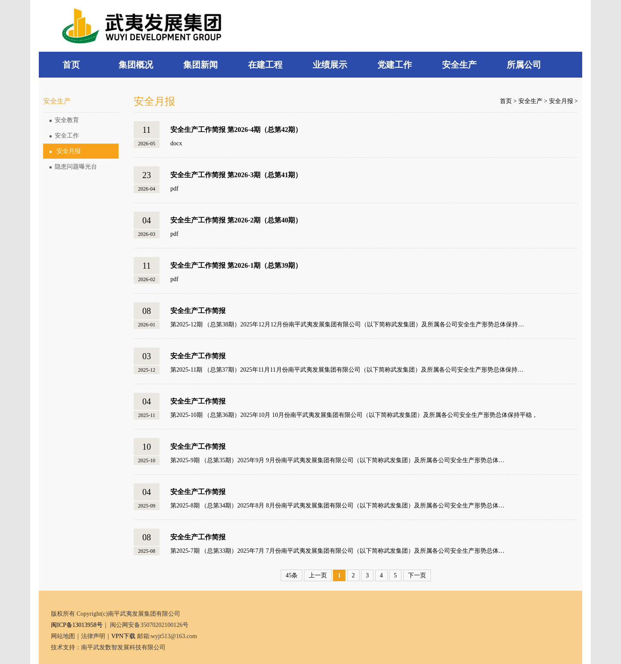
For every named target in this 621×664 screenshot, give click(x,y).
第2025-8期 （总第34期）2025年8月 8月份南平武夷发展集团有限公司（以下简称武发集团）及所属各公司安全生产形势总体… (337, 505)
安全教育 (64, 120)
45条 (291, 575)
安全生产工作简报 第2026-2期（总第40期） (236, 220)
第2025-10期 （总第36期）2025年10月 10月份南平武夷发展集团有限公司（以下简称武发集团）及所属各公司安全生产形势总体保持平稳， (354, 415)
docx (176, 143)
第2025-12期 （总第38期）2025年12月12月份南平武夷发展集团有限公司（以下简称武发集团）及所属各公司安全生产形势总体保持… (347, 324)
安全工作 (64, 135)
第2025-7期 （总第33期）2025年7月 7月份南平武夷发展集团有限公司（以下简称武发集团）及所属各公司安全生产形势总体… (337, 551)
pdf (174, 188)
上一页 (318, 575)
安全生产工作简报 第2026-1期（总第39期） (236, 265)
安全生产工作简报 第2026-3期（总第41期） (236, 175)
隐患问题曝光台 (73, 166)
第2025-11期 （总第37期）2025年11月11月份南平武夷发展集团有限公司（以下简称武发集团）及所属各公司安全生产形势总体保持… (347, 369)
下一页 (417, 575)
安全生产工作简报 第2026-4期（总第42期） (236, 129)
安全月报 (65, 151)
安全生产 (530, 101)
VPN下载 (123, 636)
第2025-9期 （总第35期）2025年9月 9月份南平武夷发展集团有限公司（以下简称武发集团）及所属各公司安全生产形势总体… (337, 460)
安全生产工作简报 (198, 310)
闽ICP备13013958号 (77, 625)
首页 (506, 101)
